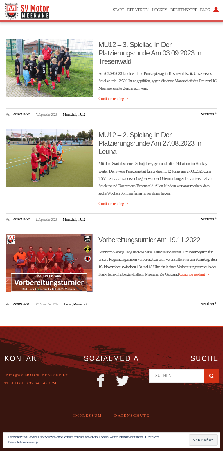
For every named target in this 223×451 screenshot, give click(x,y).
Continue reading (113, 98)
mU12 (81, 115)
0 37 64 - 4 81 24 (41, 383)
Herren (68, 304)
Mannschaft (69, 115)
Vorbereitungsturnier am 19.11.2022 (149, 240)
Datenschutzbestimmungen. (23, 442)
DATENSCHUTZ (132, 415)
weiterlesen (207, 114)
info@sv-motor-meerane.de (36, 374)
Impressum (87, 415)
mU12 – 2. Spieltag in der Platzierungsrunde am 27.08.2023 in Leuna (149, 143)
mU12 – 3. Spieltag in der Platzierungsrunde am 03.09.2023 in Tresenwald (149, 53)
